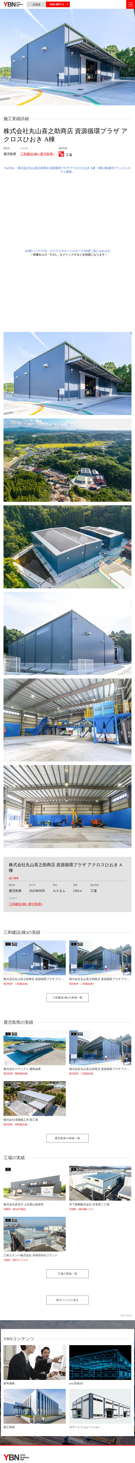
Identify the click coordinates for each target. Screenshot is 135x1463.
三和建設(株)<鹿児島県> (37, 154)
